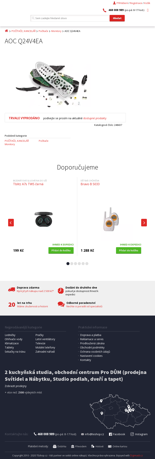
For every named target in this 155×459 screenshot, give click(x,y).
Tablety (9, 347)
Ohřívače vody (13, 339)
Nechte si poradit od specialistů (84, 306)
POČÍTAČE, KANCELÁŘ (24, 31)
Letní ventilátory (45, 339)
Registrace (136, 3)
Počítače (43, 31)
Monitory (56, 31)
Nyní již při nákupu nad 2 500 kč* (35, 291)
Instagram (139, 434)
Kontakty (85, 360)
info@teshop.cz (92, 434)
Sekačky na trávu (15, 351)
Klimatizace (12, 343)
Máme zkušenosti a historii (32, 306)
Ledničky (10, 335)
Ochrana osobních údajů (95, 351)
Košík (147, 3)
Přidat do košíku (61, 250)
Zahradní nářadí (45, 351)
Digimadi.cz (136, 455)
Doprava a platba (90, 335)
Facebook (116, 434)
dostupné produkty (94, 118)
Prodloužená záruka (92, 343)
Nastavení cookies (91, 356)
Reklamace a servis (92, 339)
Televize (40, 343)
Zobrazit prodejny (15, 386)
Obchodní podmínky (92, 347)
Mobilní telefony (45, 347)
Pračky (39, 335)
